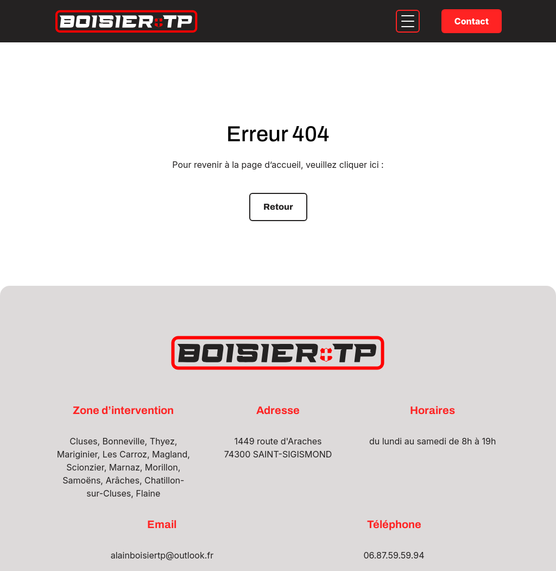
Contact (471, 21)
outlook (189, 555)
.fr (209, 555)
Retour (278, 206)
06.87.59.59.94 (393, 555)
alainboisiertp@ (142, 555)
